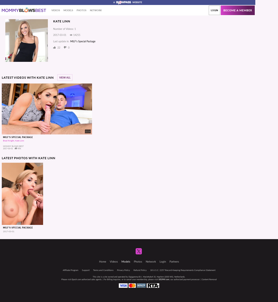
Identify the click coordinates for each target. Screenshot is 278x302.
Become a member (237, 10)
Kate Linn (19, 140)
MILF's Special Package (82, 41)
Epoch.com (76, 279)
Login (214, 10)
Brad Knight (8, 140)
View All (65, 77)
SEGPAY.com (164, 279)
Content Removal (209, 279)
